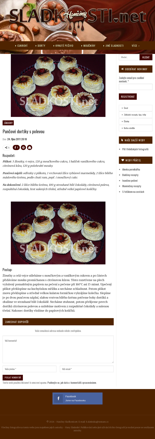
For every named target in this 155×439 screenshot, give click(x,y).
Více (134, 45)
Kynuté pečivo (63, 45)
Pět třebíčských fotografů (135, 149)
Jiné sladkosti (113, 45)
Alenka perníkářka (131, 169)
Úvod (126, 107)
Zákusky (8, 123)
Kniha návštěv (129, 128)
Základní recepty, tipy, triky (135, 114)
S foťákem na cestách (133, 191)
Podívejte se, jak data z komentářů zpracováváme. (72, 382)
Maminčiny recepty (131, 186)
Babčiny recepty (130, 175)
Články (126, 121)
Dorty (40, 45)
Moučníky (88, 45)
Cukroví (21, 45)
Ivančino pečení (129, 180)
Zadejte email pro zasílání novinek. (131, 79)
